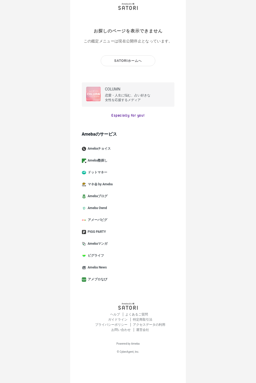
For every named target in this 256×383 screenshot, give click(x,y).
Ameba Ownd (96, 208)
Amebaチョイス (98, 149)
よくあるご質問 (136, 314)
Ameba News (96, 268)
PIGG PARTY (96, 232)
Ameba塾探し (97, 161)
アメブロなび (97, 279)
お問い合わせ (121, 330)
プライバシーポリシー (111, 325)
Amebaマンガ (97, 244)
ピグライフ (95, 256)
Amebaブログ (97, 196)
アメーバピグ (97, 220)
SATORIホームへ (128, 61)
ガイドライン (118, 319)
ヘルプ (115, 314)
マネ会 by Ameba (99, 184)
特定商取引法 (142, 319)
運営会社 (142, 330)
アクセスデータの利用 (149, 325)
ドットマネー (97, 172)
